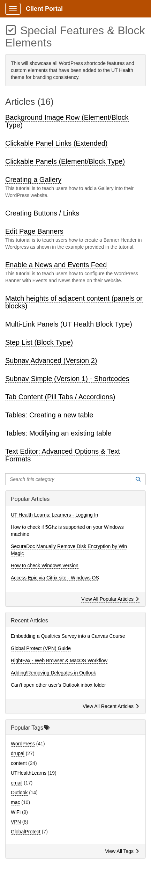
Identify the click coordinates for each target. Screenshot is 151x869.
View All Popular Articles (110, 599)
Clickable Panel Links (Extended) (56, 143)
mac (15, 802)
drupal (17, 753)
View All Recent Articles (111, 706)
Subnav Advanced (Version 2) (51, 360)
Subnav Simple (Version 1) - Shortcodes (67, 378)
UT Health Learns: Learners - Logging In (54, 515)
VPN (16, 822)
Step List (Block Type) (39, 342)
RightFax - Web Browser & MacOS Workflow (59, 660)
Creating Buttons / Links (42, 213)
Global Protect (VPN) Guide (41, 648)
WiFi (16, 812)
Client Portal (44, 8)
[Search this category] (68, 479)
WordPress (23, 743)
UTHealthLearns (28, 773)
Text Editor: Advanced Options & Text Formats (62, 455)
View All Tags (122, 851)
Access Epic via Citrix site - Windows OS (55, 577)
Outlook (19, 792)
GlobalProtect (25, 831)
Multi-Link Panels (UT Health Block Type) (68, 324)
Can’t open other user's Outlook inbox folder (58, 685)
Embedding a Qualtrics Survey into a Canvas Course (68, 636)
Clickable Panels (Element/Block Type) (65, 161)
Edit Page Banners (34, 231)
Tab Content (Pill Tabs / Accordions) (60, 397)
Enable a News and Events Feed (56, 265)
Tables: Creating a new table (49, 415)
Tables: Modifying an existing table (58, 433)
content (19, 763)
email (16, 783)
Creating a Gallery (33, 179)
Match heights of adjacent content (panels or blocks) (74, 302)
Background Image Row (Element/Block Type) (67, 121)
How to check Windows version (44, 565)
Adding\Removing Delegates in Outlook (53, 673)
